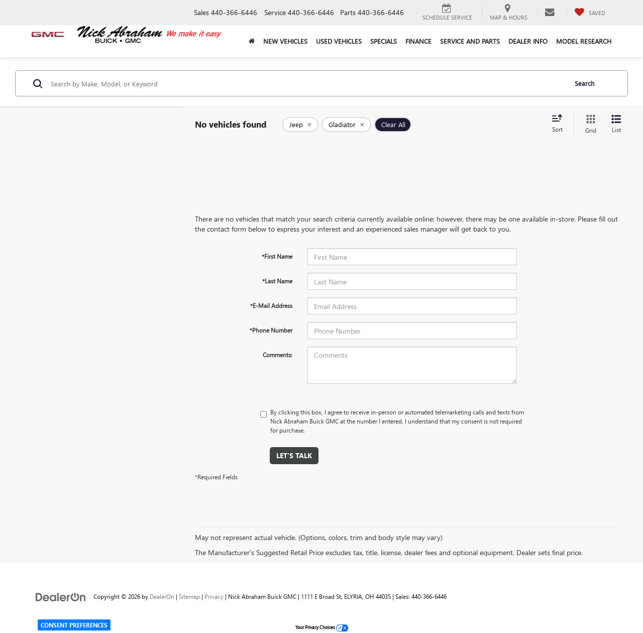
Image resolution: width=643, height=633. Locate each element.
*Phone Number (271, 330)
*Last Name (277, 281)
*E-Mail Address (271, 305)
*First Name (277, 256)
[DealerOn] (60, 596)
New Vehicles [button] (285, 41)
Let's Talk (294, 455)
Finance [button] (418, 41)
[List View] (616, 124)
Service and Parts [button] (470, 41)
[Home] (251, 41)
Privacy (214, 596)
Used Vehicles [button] (339, 41)
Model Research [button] (583, 41)
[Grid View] (589, 124)
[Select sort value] (560, 124)
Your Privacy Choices (321, 627)
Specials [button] (383, 41)
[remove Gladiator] (346, 124)
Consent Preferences (74, 625)
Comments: (277, 355)
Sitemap (189, 596)
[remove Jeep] (300, 124)
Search (584, 83)
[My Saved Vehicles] (590, 13)
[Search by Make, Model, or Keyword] (307, 83)
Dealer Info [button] (528, 41)
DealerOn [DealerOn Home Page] (162, 596)
